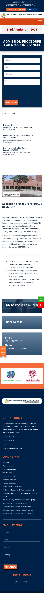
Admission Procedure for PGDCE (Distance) (18, 510)
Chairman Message (10, 469)
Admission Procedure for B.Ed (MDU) (15, 503)
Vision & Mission (8, 466)
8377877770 (25, 5)
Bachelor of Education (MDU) (13, 486)
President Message (10, 483)
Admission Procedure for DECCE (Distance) (18, 513)
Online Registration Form (16, 9)
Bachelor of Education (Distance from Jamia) (18, 490)
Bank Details (31, 9)
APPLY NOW (11, 102)
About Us (6, 462)
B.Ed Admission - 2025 (22, 29)
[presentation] (22, 93)
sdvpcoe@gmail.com (22, 2)
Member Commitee (9, 480)
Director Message (9, 473)
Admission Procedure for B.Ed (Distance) (17, 507)
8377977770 (11, 5)
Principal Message (9, 476)
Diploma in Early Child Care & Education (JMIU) (19, 500)
